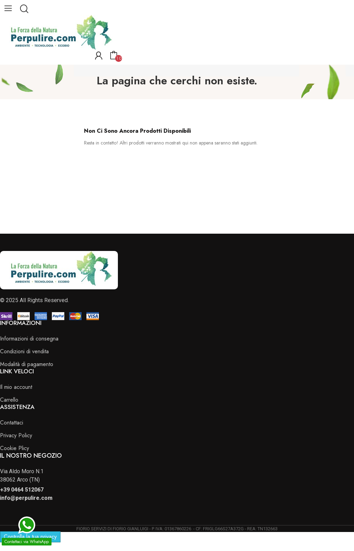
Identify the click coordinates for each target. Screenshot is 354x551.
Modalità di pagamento (26, 364)
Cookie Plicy (14, 448)
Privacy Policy (16, 435)
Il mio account (16, 387)
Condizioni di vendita (24, 351)
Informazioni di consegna (29, 339)
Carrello (9, 400)
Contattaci (11, 423)
